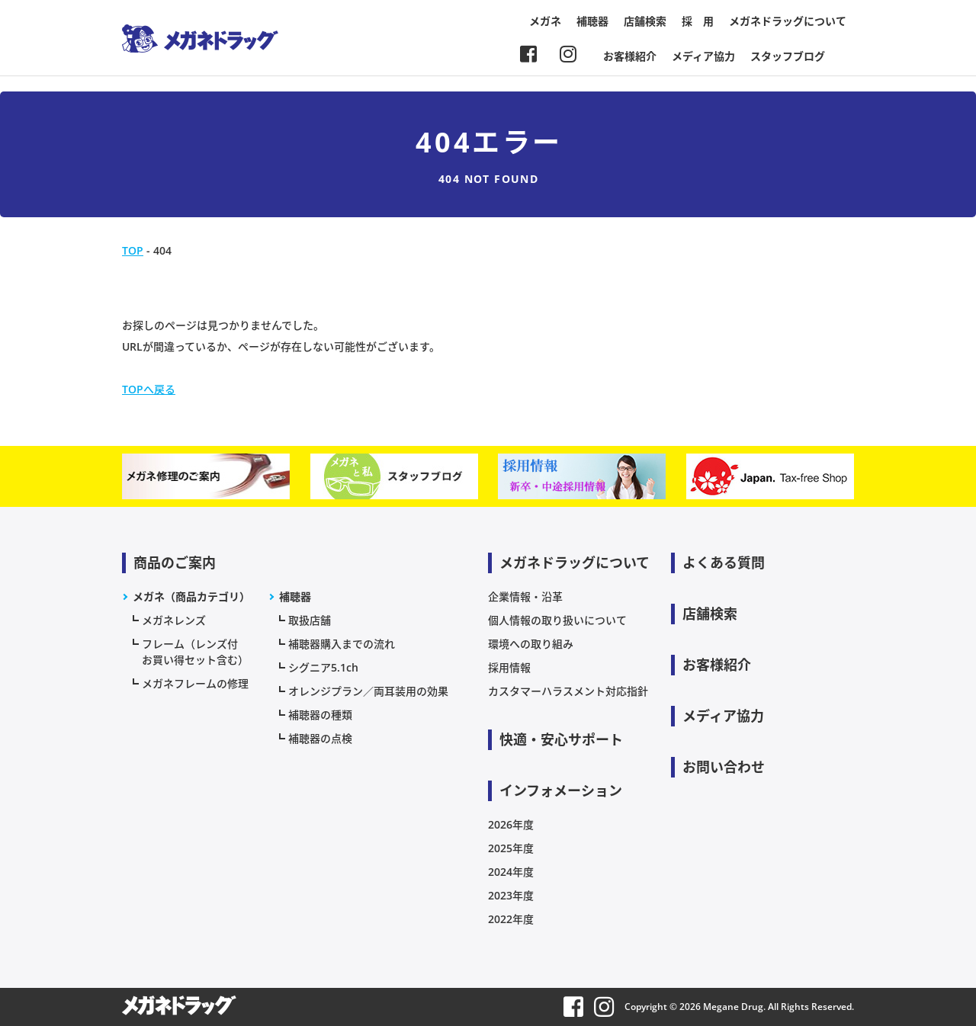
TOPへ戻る (148, 389)
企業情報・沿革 (525, 596)
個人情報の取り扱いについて (557, 620)
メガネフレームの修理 (195, 683)
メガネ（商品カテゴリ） (191, 596)
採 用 (698, 21)
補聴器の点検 (320, 738)
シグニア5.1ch (323, 667)
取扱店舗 (309, 620)
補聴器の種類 (320, 714)
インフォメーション (560, 790)
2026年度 (511, 824)
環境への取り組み (530, 643)
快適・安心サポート (561, 739)
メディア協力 (703, 56)
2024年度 (511, 871)
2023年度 (511, 895)
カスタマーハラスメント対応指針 (568, 691)
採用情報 (509, 667)
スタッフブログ (787, 56)
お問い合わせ (723, 767)
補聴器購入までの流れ (341, 643)
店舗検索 (645, 21)
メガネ (545, 21)
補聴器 (592, 21)
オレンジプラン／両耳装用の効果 (368, 691)
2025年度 (511, 848)
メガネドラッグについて (787, 21)
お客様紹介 (630, 56)
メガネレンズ (174, 620)
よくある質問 (723, 562)
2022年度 (511, 919)
